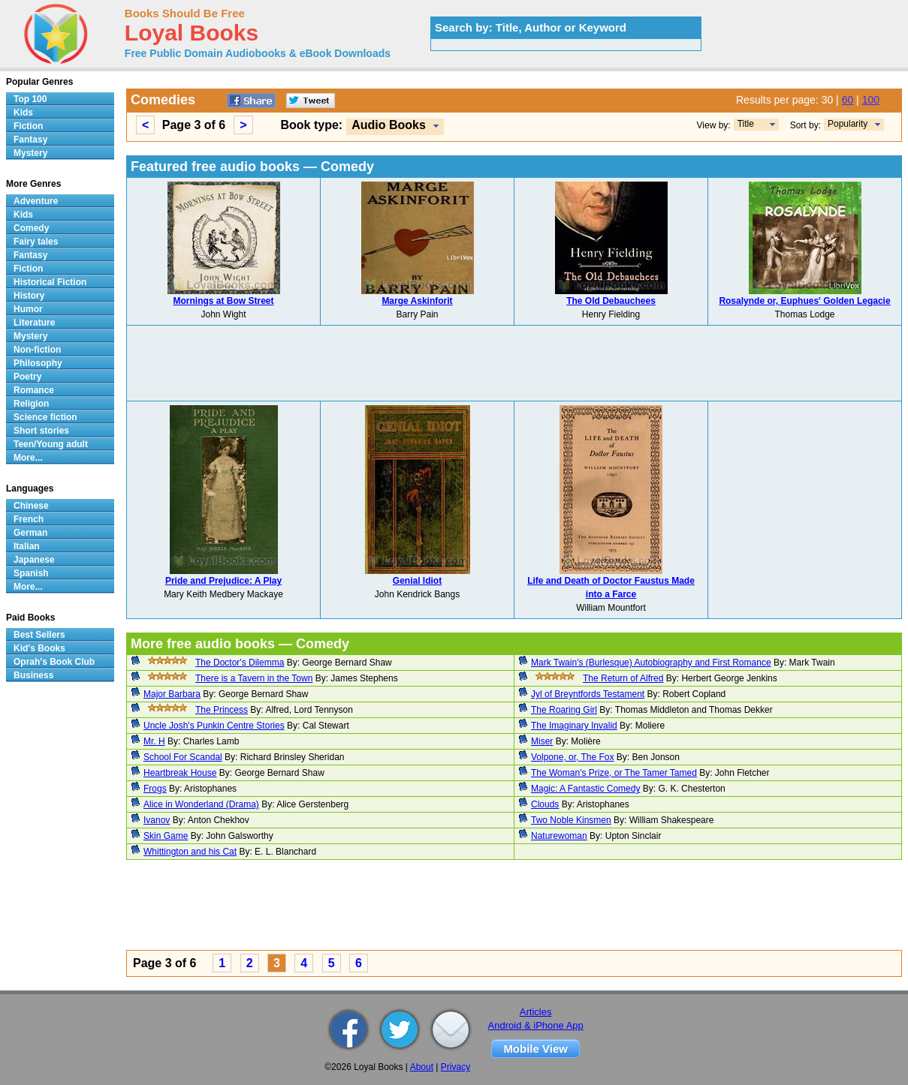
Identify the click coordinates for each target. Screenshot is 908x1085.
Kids (23, 112)
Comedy (31, 228)
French (29, 519)
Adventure (36, 201)
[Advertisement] (514, 363)
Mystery (30, 153)
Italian (27, 546)
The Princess (221, 710)
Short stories (41, 430)
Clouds (545, 804)
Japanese (34, 560)
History (29, 295)
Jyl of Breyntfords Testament (587, 694)
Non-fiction (37, 349)
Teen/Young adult (51, 444)
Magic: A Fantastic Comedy (585, 788)
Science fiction (45, 417)
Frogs (155, 788)
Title (746, 124)
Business (33, 675)
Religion (31, 403)
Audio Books (388, 125)
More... (28, 457)
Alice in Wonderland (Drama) (201, 804)
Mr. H (154, 741)
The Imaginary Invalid (574, 725)
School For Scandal (182, 757)
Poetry (27, 376)
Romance (34, 390)
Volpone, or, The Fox (572, 757)
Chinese (31, 505)
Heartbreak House (179, 773)
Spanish (31, 573)
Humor (28, 309)
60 (848, 100)
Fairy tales (36, 241)
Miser (542, 741)
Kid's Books (39, 648)
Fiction (28, 126)
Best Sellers (39, 635)
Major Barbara (172, 694)
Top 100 (30, 99)
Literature (34, 322)
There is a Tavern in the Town (253, 678)
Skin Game (165, 836)
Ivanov (156, 820)
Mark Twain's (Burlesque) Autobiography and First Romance (651, 662)
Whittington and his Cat (190, 851)
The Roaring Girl (564, 710)
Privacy (455, 1067)
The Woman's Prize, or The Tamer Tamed (614, 773)
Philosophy (38, 363)
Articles (536, 1011)
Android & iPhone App (536, 1025)
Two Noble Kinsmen (571, 820)
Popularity (847, 124)
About (421, 1067)
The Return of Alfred (623, 678)
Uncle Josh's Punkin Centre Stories (214, 725)
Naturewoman (559, 836)
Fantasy (30, 139)
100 (870, 100)
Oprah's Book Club (54, 662)
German (30, 532)
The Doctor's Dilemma (239, 662)
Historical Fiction (50, 282)
